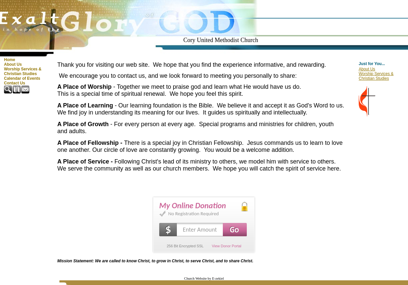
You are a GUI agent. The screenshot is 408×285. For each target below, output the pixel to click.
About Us (13, 64)
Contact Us (14, 83)
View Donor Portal (226, 246)
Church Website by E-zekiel (204, 278)
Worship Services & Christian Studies (23, 71)
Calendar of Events (22, 78)
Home (9, 59)
